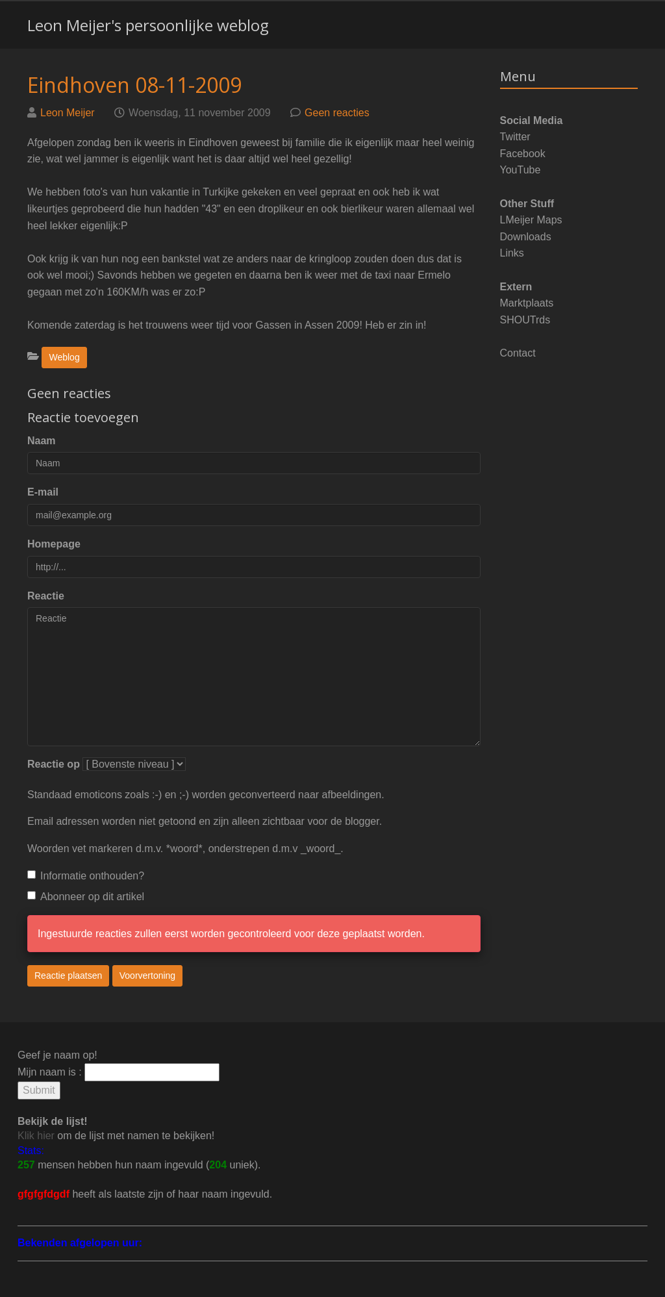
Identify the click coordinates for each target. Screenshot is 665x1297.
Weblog (64, 357)
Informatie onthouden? (85, 875)
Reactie (45, 595)
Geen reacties (337, 112)
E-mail (42, 491)
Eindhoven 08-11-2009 (134, 85)
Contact (518, 353)
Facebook (523, 153)
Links (512, 252)
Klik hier (36, 1135)
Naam (41, 440)
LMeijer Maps (531, 219)
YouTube (520, 169)
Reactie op (53, 764)
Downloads (525, 236)
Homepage (54, 543)
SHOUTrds (525, 319)
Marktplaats (527, 303)
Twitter (515, 136)
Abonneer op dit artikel (85, 896)
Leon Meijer (67, 112)
